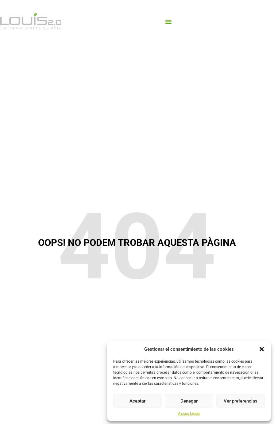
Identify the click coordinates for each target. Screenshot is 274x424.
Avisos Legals (189, 413)
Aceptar (137, 401)
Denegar (189, 401)
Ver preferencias (240, 401)
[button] (262, 349)
